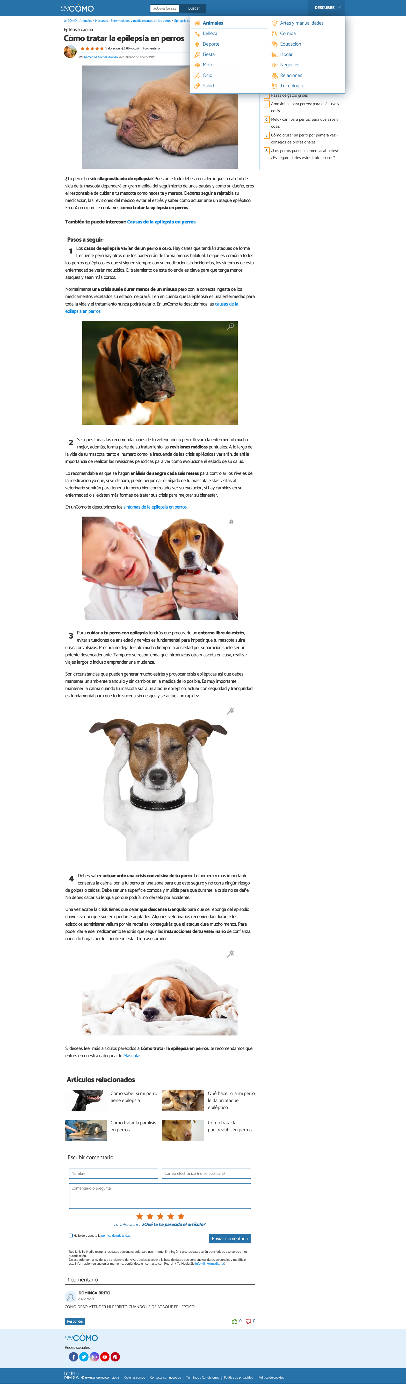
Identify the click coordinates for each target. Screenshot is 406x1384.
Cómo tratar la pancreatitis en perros (230, 1127)
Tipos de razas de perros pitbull (297, 55)
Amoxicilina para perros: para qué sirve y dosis (305, 107)
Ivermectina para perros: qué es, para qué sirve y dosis (306, 68)
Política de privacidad (238, 1378)
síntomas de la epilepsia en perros (155, 507)
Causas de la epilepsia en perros (161, 222)
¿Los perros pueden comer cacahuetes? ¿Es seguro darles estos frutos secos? (305, 154)
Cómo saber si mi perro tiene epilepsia (134, 1097)
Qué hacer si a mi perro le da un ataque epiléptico (231, 1100)
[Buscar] (201, 8)
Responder (75, 1321)
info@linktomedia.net (209, 1264)
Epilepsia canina (185, 21)
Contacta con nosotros (165, 1378)
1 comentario (151, 48)
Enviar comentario (230, 1239)
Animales (85, 21)
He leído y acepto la (102, 1236)
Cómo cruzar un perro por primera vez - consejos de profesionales (304, 139)
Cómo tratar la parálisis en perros (133, 1127)
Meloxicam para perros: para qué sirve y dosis (304, 123)
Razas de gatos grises (289, 95)
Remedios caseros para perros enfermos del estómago (305, 83)
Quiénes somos (134, 1378)
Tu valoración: (126, 1225)
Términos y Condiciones (202, 1378)
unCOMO (70, 21)
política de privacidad (115, 1236)
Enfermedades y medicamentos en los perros (141, 21)
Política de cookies (271, 1378)
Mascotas (101, 21)
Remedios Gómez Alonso (101, 57)
